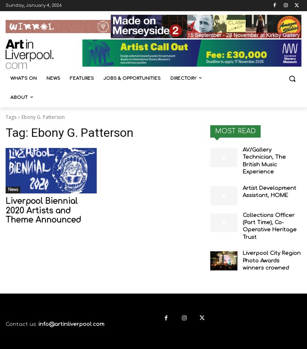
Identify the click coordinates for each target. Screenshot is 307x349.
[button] (292, 78)
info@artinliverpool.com (71, 310)
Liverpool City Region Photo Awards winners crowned (270, 247)
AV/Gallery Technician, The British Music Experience (271, 156)
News (13, 189)
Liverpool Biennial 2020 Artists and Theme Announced (46, 210)
